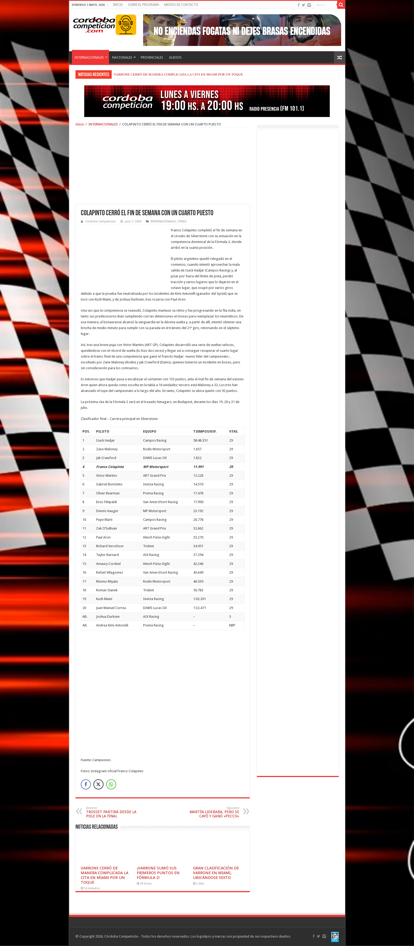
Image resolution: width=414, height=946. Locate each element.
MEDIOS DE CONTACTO (181, 5)
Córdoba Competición (100, 221)
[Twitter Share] (98, 784)
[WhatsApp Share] (111, 784)
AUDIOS (175, 57)
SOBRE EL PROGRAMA (143, 5)
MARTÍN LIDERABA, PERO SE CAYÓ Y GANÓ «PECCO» (212, 812)
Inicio (80, 124)
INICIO (118, 5)
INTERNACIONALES (89, 57)
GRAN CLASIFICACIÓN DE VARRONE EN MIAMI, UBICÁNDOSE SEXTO (216, 873)
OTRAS (181, 221)
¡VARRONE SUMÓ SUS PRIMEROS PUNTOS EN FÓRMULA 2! (158, 873)
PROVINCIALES (152, 57)
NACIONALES (122, 57)
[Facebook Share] (86, 784)
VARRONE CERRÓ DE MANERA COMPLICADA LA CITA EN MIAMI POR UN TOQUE (178, 74)
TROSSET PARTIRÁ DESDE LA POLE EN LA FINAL (113, 812)
